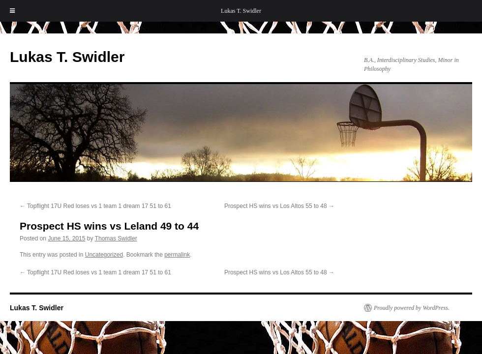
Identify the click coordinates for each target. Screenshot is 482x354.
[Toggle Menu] (12, 11)
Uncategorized (104, 254)
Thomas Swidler (116, 238)
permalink (177, 254)
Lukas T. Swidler (241, 10)
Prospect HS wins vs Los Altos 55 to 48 (279, 206)
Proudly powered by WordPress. (412, 307)
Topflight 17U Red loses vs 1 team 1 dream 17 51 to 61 (95, 206)
